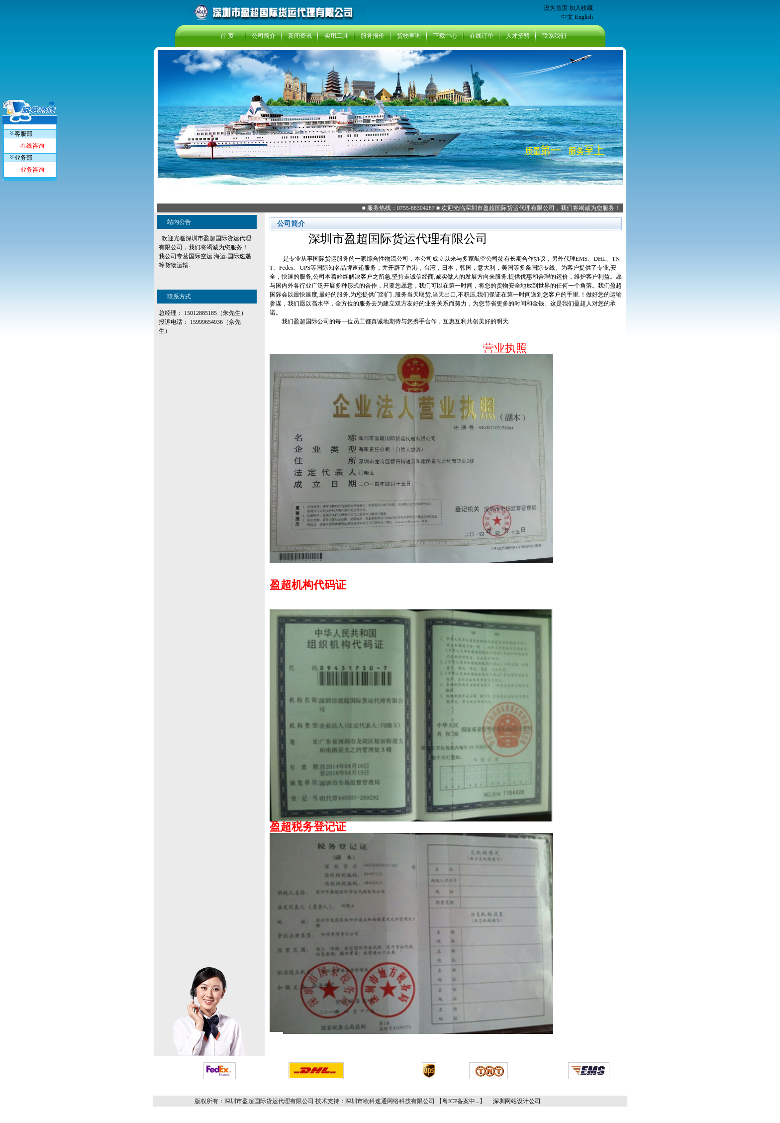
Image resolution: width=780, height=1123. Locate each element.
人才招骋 (518, 35)
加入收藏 (581, 7)
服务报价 (373, 35)
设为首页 (556, 7)
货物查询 (409, 35)
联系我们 (554, 35)
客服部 (21, 133)
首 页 (227, 35)
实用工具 (336, 35)
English (584, 16)
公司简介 (264, 35)
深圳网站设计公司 (516, 1101)
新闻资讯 (300, 35)
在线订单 (481, 35)
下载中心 (445, 35)
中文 (567, 16)
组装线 (576, 1101)
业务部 (21, 157)
